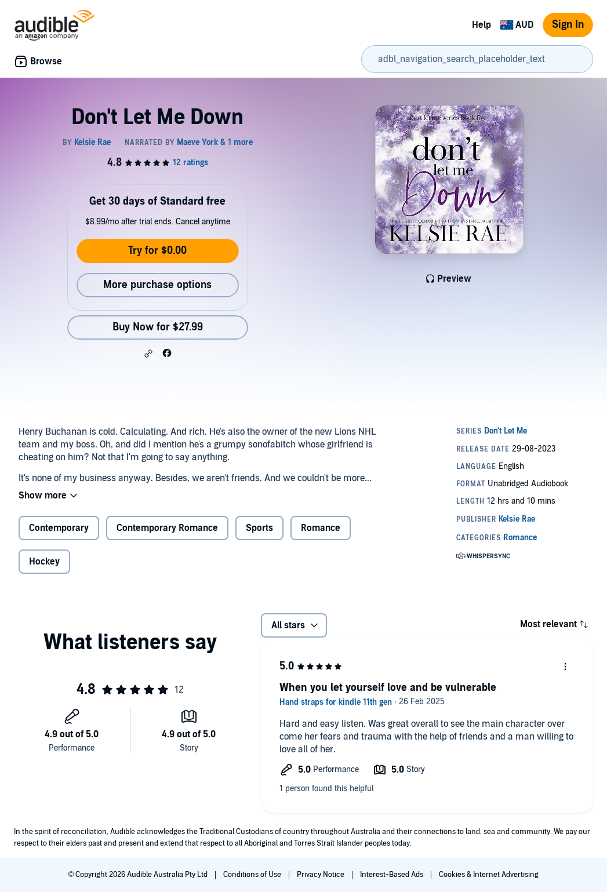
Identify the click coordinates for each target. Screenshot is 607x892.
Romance (320, 528)
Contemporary (59, 528)
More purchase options (157, 285)
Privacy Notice (321, 874)
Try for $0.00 (157, 251)
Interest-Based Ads (392, 874)
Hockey (44, 561)
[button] (148, 353)
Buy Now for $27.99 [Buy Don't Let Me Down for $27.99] (157, 327)
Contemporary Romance (167, 528)
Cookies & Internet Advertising (489, 874)
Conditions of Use (253, 874)
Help (481, 25)
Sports (259, 528)
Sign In (568, 25)
